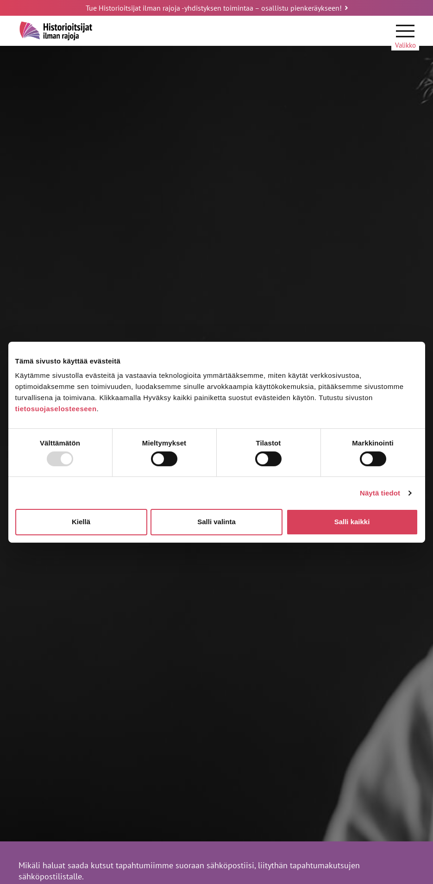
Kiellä (81, 522)
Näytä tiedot (380, 493)
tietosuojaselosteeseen (56, 409)
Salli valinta (216, 522)
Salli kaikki (352, 522)
